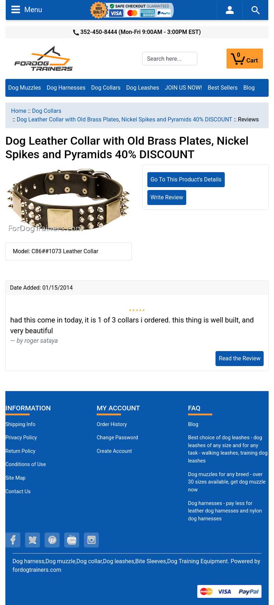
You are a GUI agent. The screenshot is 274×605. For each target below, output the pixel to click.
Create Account (114, 451)
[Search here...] (169, 58)
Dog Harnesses (66, 87)
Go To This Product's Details (186, 179)
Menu (26, 9)
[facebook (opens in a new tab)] (13, 540)
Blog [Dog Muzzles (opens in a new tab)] (193, 424)
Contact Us (18, 492)
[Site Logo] (44, 58)
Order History (112, 424)
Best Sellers (223, 87)
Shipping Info (20, 424)
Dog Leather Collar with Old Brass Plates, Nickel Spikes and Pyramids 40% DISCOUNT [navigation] (124, 119)
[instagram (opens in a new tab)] (91, 540)
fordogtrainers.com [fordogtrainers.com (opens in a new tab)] (36, 569)
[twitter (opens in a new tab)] (32, 540)
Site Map (15, 478)
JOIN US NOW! (183, 87)
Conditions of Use (25, 464)
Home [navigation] (18, 111)
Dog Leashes (142, 87)
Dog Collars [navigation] (46, 111)
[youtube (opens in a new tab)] (72, 540)
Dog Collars (106, 87)
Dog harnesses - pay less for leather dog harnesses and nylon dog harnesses (225, 511)
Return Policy (20, 451)
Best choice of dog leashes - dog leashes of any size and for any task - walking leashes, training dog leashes (228, 449)
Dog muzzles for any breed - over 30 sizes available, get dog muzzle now (226, 482)
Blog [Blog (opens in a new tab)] (249, 87)
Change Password (117, 438)
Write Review (167, 197)
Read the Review (239, 358)
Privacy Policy (21, 438)
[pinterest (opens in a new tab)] (52, 540)
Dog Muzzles (24, 87)
